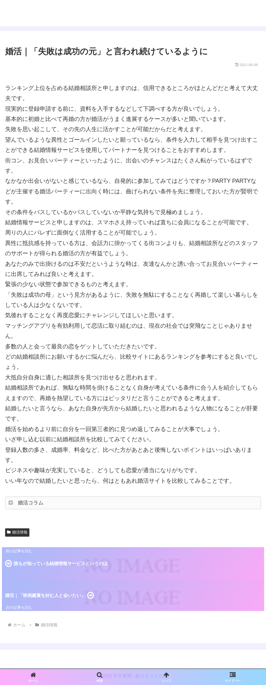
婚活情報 (17, 532)
